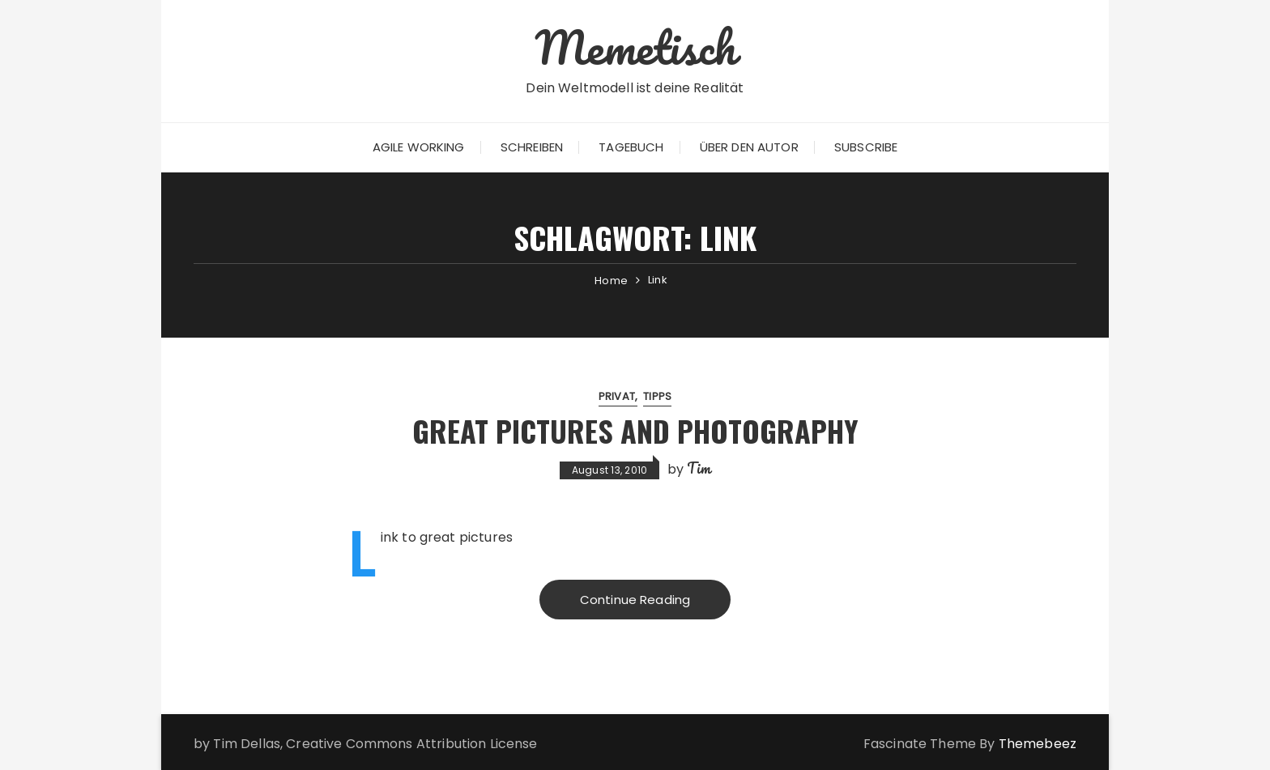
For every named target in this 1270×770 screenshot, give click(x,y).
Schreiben (532, 146)
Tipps (657, 396)
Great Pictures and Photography (635, 430)
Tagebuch (631, 146)
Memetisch (635, 47)
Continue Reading (635, 599)
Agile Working (419, 146)
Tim (698, 468)
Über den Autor (749, 146)
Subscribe (865, 146)
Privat (617, 396)
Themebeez (1037, 743)
